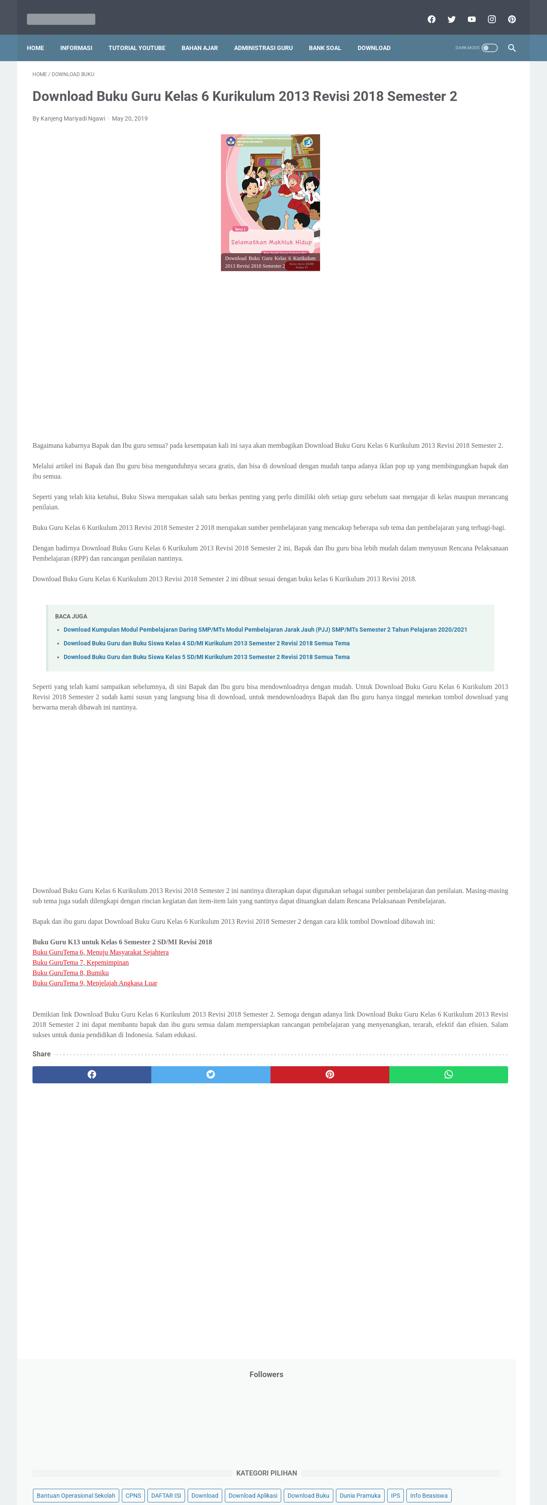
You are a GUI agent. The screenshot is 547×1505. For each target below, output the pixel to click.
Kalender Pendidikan (418, 303)
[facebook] (425, 10)
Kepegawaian (473, 303)
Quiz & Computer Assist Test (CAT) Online (445, 498)
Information (406, 287)
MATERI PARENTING (418, 335)
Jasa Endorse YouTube (462, 287)
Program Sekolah (413, 465)
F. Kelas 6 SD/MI (420, 706)
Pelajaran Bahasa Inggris (424, 384)
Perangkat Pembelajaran (423, 449)
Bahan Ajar (205, 33)
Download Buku (470, 222)
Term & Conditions (266, 1473)
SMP (471, 514)
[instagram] (485, 10)
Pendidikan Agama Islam (423, 400)
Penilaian (497, 433)
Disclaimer (174, 1473)
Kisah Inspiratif (411, 319)
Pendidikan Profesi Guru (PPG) (431, 417)
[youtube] (465, 10)
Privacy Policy (215, 1473)
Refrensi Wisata (411, 514)
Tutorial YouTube (142, 33)
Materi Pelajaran (477, 335)
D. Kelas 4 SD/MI (420, 675)
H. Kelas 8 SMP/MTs (426, 736)
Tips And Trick (460, 531)
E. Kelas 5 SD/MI (420, 690)
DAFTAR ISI (406, 205)
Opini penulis (439, 352)
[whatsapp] (315, 1188)
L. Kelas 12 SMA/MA (426, 796)
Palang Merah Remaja (420, 368)
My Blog (401, 352)
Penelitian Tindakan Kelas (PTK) (433, 433)
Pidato (475, 449)
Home (41, 33)
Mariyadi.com (286, 1491)
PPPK (474, 352)
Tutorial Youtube (467, 563)
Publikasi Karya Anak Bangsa (429, 482)
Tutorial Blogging (413, 563)
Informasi (82, 33)
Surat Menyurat (411, 531)
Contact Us (338, 1473)
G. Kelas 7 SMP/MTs (426, 721)
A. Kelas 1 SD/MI (420, 631)
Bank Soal (331, 33)
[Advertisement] (194, 383)
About (307, 1473)
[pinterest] (505, 10)
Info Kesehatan (411, 254)
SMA (448, 514)
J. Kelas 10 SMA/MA (426, 766)
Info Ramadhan (462, 254)
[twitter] (445, 10)
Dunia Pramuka (411, 238)
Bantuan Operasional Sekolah (430, 189)
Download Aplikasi (415, 222)
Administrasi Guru (269, 33)
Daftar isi (374, 1473)
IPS (446, 238)
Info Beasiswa (480, 238)
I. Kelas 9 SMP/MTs (425, 751)
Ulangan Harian (411, 580)
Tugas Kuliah (455, 547)
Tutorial (492, 547)
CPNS (487, 189)
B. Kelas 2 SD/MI (420, 646)
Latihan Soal (457, 319)
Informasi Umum (448, 270)
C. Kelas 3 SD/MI (420, 660)
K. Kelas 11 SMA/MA (426, 781)
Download (379, 33)
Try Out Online (409, 547)
